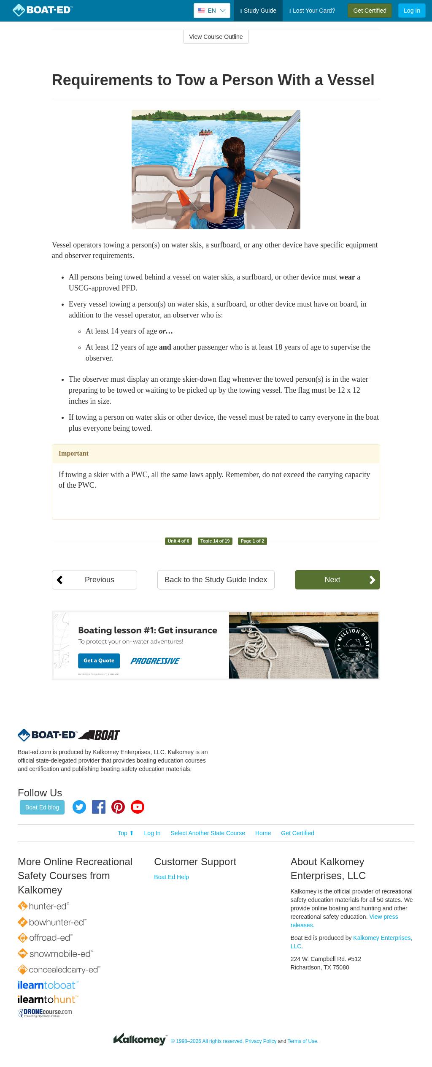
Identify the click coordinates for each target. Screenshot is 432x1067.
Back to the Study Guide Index (216, 580)
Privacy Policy (260, 1041)
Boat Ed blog (42, 807)
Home (263, 833)
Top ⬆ (126, 833)
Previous (99, 580)
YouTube (137, 807)
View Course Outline (216, 36)
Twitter (79, 807)
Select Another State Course (207, 833)
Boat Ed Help (171, 877)
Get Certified (369, 10)
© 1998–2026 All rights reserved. (207, 1041)
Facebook (98, 807)
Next (332, 580)
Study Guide (258, 10)
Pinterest (118, 807)
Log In (412, 10)
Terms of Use (302, 1041)
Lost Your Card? (312, 10)
